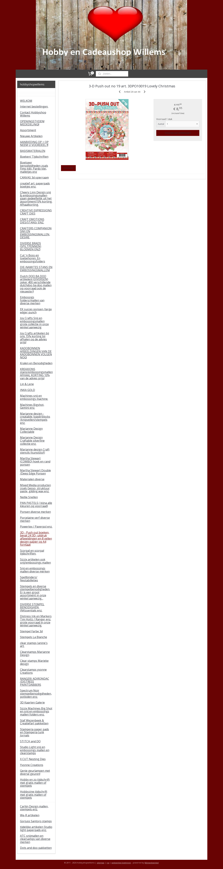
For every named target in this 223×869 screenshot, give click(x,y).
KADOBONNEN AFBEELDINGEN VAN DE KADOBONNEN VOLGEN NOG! (36, 352)
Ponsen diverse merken (35, 512)
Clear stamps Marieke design (34, 662)
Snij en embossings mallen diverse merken (35, 569)
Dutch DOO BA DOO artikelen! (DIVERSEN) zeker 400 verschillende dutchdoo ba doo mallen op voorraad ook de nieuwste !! (36, 283)
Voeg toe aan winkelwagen (178, 132)
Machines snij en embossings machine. (34, 397)
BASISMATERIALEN (32, 151)
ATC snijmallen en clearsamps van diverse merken (35, 839)
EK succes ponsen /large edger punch (36, 310)
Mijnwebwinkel (152, 862)
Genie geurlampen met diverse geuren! (35, 772)
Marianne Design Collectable (31, 430)
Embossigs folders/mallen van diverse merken (32, 300)
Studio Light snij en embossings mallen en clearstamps (34, 750)
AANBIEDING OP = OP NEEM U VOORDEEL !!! (34, 143)
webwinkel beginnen (121, 862)
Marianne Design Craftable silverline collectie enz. (32, 440)
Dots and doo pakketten (36, 848)
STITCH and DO (30, 741)
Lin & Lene (27, 384)
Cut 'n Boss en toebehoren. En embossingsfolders (32, 258)
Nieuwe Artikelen (31, 136)
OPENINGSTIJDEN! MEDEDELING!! (32, 122)
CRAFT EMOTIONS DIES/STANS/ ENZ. (32, 220)
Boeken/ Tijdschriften (34, 157)
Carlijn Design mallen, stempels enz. (34, 807)
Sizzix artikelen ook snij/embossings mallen (35, 561)
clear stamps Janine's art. (34, 644)
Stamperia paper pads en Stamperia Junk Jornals (34, 732)
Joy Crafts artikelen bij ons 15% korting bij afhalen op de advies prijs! (34, 337)
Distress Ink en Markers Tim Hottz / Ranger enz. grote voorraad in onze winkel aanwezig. (36, 620)
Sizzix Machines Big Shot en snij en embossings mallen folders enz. (36, 711)
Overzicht (68, 168)
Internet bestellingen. (34, 106)
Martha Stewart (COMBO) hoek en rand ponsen (35, 461)
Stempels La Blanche (33, 637)
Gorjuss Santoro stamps (36, 821)
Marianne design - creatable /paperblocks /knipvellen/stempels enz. (35, 418)
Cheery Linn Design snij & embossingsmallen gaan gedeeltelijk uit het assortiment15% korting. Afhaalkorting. (36, 198)
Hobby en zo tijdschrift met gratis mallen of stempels (35, 783)
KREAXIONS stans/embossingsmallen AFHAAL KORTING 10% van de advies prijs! (36, 373)
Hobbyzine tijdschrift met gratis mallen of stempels (33, 795)
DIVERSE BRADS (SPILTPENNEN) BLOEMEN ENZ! (30, 246)
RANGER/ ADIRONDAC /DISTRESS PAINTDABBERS (34, 682)
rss (108, 862)
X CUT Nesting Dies (33, 759)
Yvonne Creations (31, 765)
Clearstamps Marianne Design (35, 653)
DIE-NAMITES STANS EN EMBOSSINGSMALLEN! (36, 268)
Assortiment (28, 130)
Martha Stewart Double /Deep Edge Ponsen (35, 471)
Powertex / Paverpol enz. (36, 526)
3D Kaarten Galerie (32, 702)
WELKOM (26, 101)
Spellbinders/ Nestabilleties (29, 578)
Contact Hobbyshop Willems (33, 113)
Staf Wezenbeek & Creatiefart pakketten (34, 721)
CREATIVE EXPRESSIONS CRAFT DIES (36, 211)
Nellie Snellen (29, 497)
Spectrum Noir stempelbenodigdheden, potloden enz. (36, 693)
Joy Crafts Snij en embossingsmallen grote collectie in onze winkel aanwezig (34, 322)
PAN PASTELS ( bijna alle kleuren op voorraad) (36, 504)
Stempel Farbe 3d (31, 631)
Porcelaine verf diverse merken (35, 519)
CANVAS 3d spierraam (34, 177)
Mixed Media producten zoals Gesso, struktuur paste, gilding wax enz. (35, 488)
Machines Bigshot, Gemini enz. (32, 406)
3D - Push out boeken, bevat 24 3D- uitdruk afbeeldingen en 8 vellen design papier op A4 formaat (36, 539)
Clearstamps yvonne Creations (33, 671)
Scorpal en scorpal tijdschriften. (32, 552)
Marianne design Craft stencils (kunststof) (34, 451)
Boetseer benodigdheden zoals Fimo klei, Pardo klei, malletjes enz (34, 167)
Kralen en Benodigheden (36, 363)
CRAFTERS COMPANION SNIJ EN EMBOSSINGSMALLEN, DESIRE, (36, 232)
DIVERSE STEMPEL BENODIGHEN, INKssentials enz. (32, 607)
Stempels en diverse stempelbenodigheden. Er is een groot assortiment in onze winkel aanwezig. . (35, 592)
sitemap (100, 862)
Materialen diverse (32, 479)
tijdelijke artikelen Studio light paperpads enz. (36, 828)
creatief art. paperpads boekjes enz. (35, 184)
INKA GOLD (27, 390)
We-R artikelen (29, 815)
